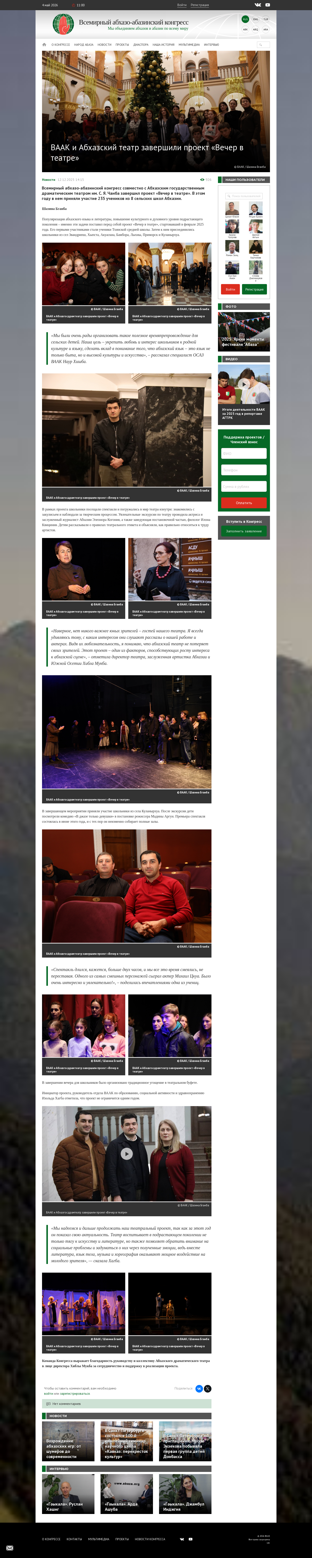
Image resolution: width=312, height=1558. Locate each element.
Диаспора (140, 45)
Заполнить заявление (244, 531)
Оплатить (244, 502)
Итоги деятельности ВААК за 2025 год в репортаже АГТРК (243, 413)
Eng (255, 19)
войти (48, 1393)
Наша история (163, 45)
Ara (265, 29)
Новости (104, 45)
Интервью (211, 45)
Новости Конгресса (150, 1539)
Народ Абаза (83, 45)
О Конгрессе (61, 45)
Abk (245, 29)
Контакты (74, 1539)
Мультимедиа (189, 45)
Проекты (122, 45)
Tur (265, 19)
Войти (182, 5)
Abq (255, 29)
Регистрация (200, 5)
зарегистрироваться (75, 1393)
